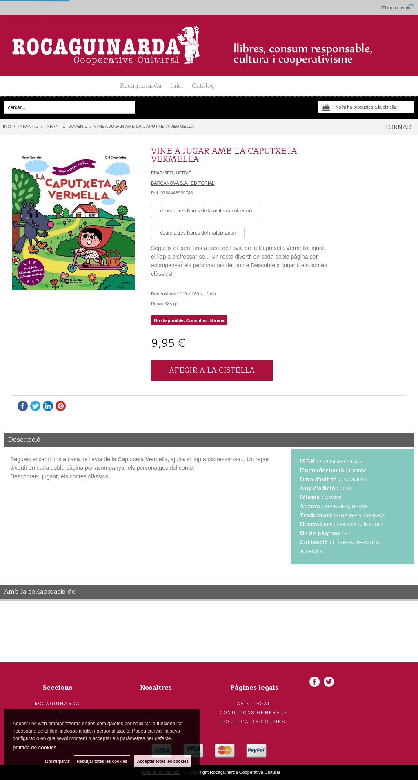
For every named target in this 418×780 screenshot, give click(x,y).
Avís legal (254, 704)
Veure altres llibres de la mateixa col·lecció (206, 211)
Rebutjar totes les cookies (102, 761)
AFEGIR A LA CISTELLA (212, 370)
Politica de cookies (254, 722)
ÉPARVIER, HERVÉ (171, 172)
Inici (176, 85)
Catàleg (203, 85)
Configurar (57, 761)
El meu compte (397, 7)
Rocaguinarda (140, 85)
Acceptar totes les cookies (163, 761)
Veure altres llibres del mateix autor (198, 233)
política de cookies (34, 748)
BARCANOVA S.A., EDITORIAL (182, 183)
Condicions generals (254, 713)
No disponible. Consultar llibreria (189, 320)
